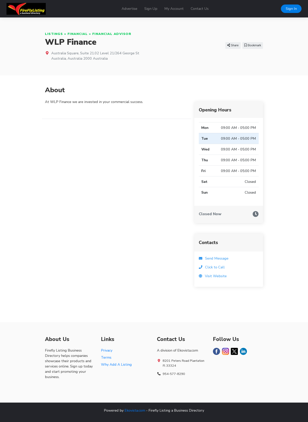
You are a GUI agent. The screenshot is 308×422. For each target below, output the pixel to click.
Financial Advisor (111, 34)
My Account (174, 8)
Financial (78, 34)
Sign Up (150, 8)
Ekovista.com (135, 410)
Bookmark (252, 45)
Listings (54, 34)
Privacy (106, 350)
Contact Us (200, 8)
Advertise (129, 8)
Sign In (291, 8)
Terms (106, 357)
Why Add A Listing (116, 364)
